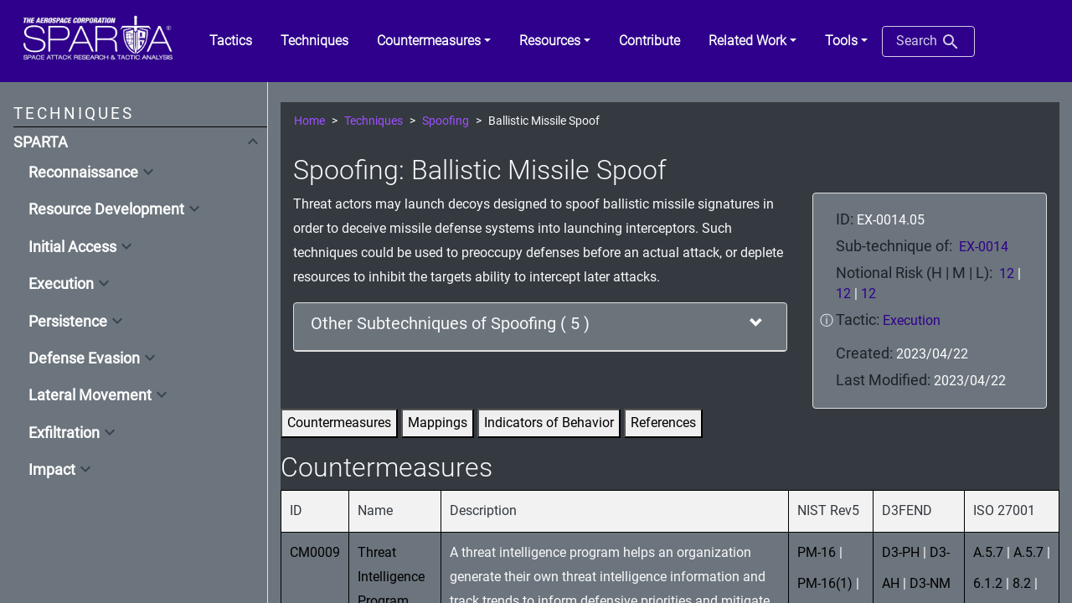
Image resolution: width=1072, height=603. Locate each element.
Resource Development (106, 209)
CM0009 (315, 552)
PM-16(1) (825, 583)
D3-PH (901, 552)
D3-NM (930, 583)
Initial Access (72, 247)
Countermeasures (339, 422)
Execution (61, 284)
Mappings (437, 422)
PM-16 (816, 552)
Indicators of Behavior (549, 422)
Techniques (373, 121)
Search (928, 42)
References (663, 422)
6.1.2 (987, 583)
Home (309, 121)
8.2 (1022, 583)
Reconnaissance (83, 172)
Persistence (67, 321)
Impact (51, 469)
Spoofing (445, 121)
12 (1006, 273)
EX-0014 (983, 247)
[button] (434, 41)
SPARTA (40, 142)
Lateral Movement (90, 395)
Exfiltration (64, 433)
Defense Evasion (84, 358)
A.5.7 (988, 552)
